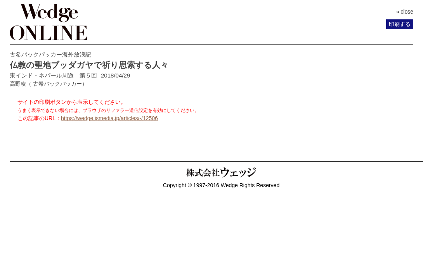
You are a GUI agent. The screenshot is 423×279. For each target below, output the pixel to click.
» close (404, 12)
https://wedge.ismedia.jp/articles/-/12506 (109, 118)
